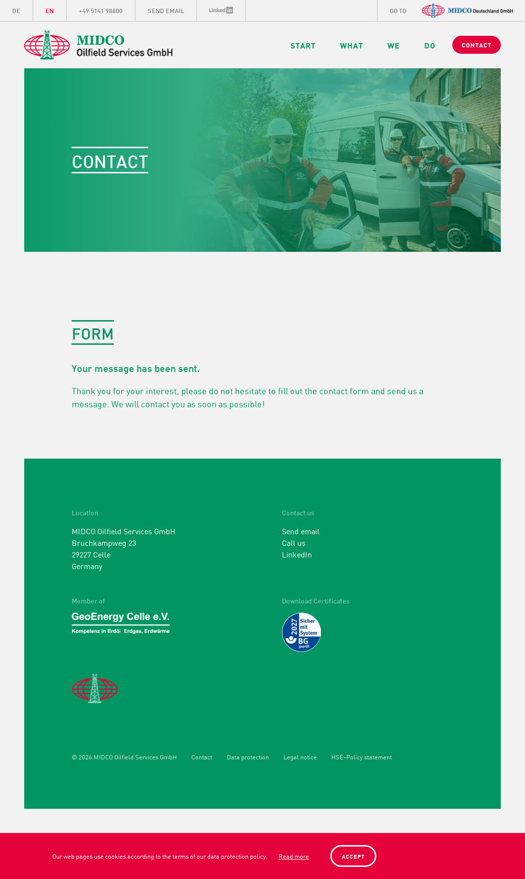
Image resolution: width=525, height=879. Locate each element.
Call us (294, 542)
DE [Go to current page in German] (16, 10)
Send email (301, 531)
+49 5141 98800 (101, 10)
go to (398, 10)
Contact (201, 757)
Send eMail (166, 10)
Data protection (248, 757)
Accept (353, 856)
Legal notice (300, 757)
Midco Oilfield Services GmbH (124, 45)
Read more (293, 856)
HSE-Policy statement (361, 757)
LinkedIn (221, 10)
